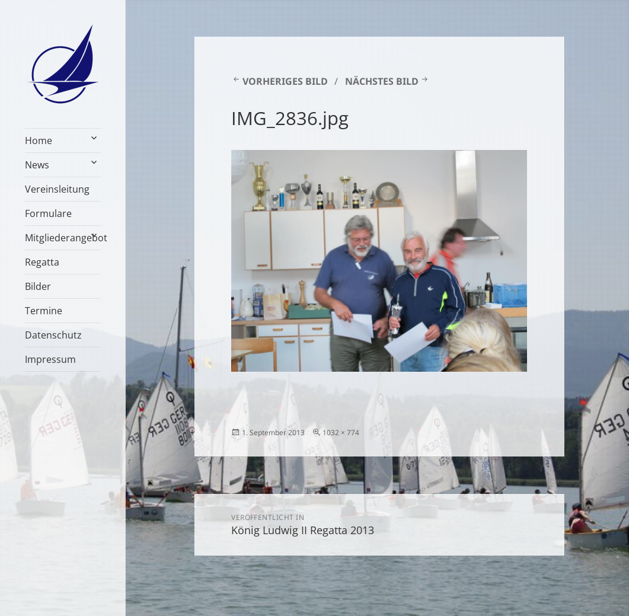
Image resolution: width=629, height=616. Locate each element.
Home (38, 140)
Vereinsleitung (57, 189)
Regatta (42, 262)
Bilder (38, 286)
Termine (43, 310)
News (37, 164)
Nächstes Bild (382, 81)
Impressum (50, 359)
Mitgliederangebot (62, 237)
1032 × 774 (341, 432)
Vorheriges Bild (285, 81)
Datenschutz (53, 334)
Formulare (48, 213)
